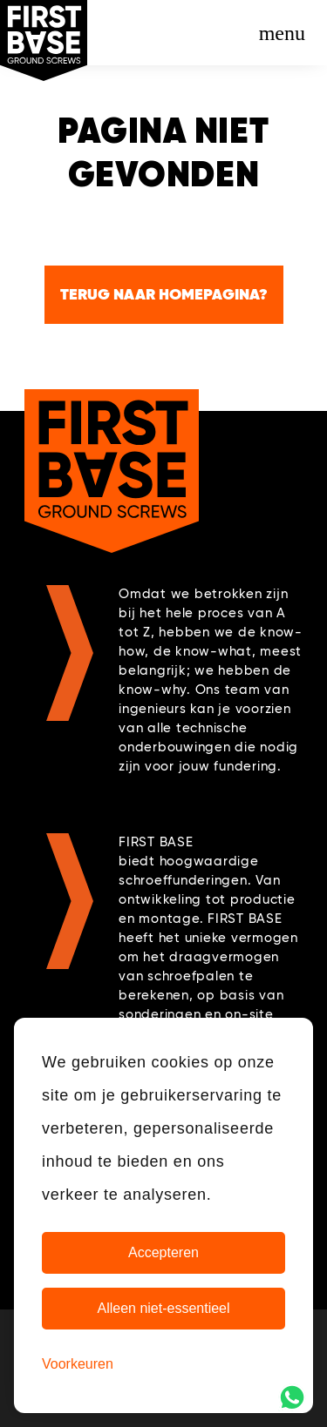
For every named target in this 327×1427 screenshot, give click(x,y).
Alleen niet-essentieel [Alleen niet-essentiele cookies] (163, 1308)
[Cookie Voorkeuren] (77, 1364)
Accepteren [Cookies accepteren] (163, 1252)
